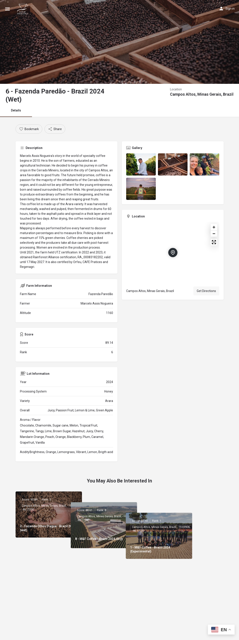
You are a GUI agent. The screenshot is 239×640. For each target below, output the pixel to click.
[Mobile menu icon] (7, 9)
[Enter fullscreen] (214, 242)
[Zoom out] (214, 233)
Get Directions (206, 291)
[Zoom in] (214, 227)
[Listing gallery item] (141, 164)
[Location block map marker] (172, 252)
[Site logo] (23, 8)
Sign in (230, 8)
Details (16, 110)
